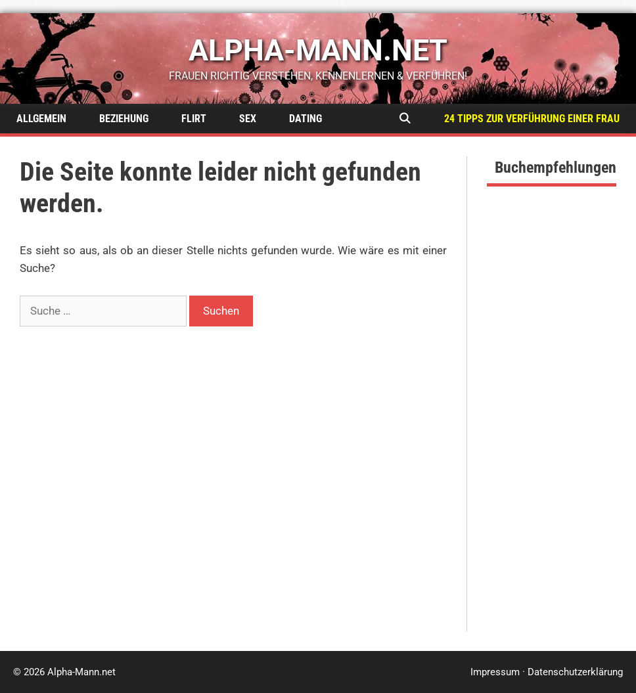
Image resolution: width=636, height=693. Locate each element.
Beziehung (123, 118)
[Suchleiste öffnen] (404, 118)
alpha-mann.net (318, 50)
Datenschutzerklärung (575, 672)
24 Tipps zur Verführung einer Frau (532, 118)
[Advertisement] (551, 434)
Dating (305, 118)
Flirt (193, 118)
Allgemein (41, 118)
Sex (247, 118)
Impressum (495, 672)
